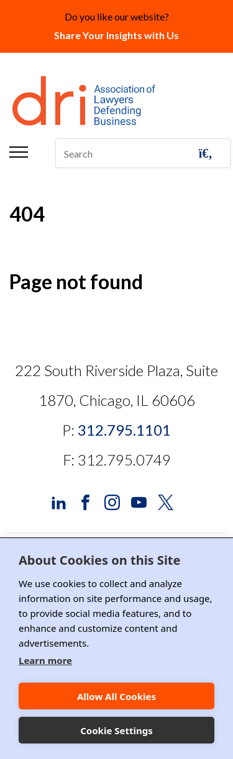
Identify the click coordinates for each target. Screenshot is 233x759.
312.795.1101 (124, 430)
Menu (18, 152)
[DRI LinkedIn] (58, 501)
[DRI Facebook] (85, 501)
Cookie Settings (116, 730)
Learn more (45, 660)
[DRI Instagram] (112, 501)
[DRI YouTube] (139, 501)
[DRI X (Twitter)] (165, 501)
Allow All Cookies (116, 696)
